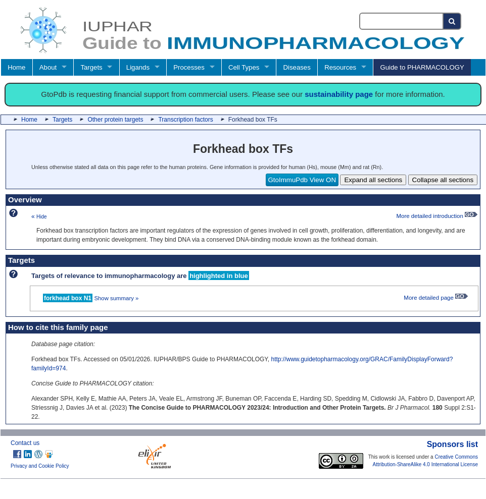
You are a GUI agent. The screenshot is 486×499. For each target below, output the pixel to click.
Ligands (138, 67)
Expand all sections (373, 180)
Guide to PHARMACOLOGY (422, 67)
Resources (340, 67)
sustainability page (339, 94)
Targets (91, 67)
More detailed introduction (436, 216)
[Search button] (452, 21)
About (48, 67)
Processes (189, 67)
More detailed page (436, 298)
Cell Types (243, 67)
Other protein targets (115, 119)
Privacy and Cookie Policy (40, 466)
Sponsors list (452, 444)
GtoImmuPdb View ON (302, 180)
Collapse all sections (443, 180)
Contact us (25, 443)
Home (16, 67)
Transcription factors (185, 119)
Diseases (297, 67)
